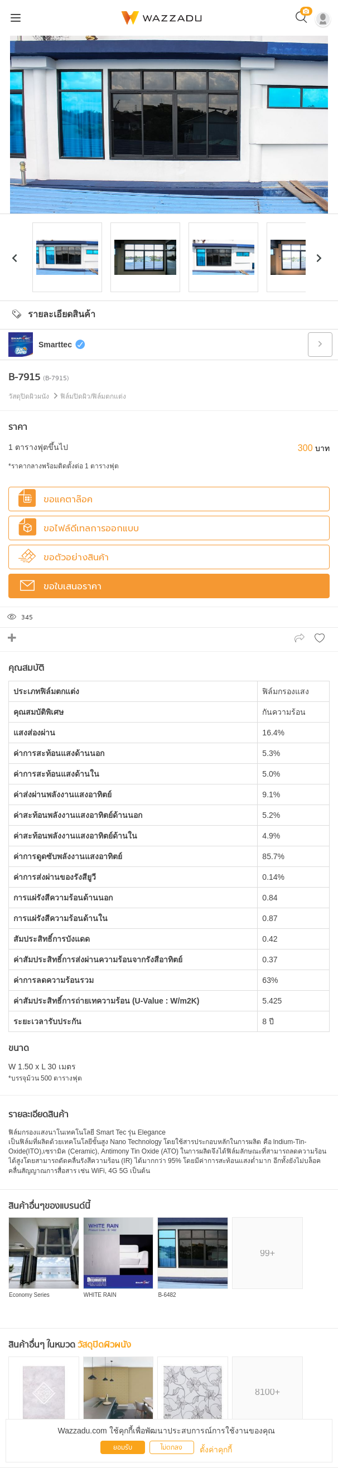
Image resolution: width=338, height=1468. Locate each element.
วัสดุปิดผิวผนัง (104, 1345)
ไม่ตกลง (171, 1447)
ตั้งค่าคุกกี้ (216, 1449)
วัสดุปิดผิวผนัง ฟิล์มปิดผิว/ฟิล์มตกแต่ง (67, 396)
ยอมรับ (122, 1447)
